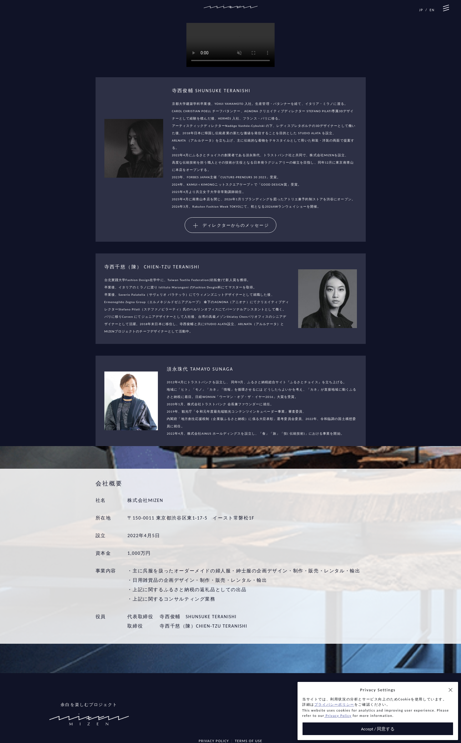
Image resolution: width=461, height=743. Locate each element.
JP (421, 10)
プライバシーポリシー (334, 704)
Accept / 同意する (378, 729)
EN (432, 10)
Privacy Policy (337, 716)
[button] (450, 690)
